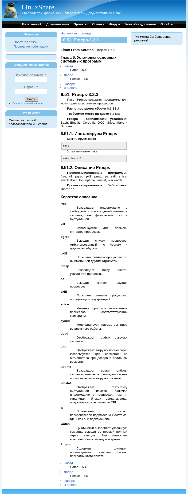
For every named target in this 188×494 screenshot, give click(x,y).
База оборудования (140, 24)
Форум (114, 24)
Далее (68, 75)
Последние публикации (30, 46)
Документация (57, 24)
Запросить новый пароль (27, 103)
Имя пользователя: (31, 75)
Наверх (69, 84)
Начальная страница (76, 33)
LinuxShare (37, 7)
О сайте (167, 24)
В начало (71, 87)
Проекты (80, 24)
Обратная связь (25, 42)
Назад (68, 66)
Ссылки (98, 24)
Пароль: (31, 87)
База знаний (32, 24)
